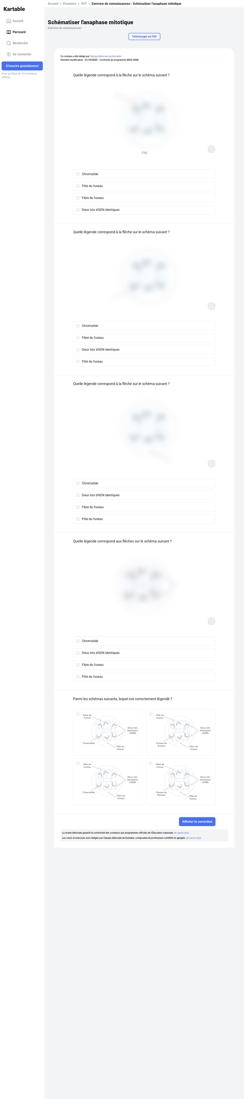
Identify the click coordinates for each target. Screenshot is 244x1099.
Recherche (17, 43)
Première (69, 4)
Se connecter (19, 54)
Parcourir (16, 32)
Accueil (14, 21)
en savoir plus (181, 832)
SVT (84, 4)
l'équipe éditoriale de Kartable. (106, 56)
